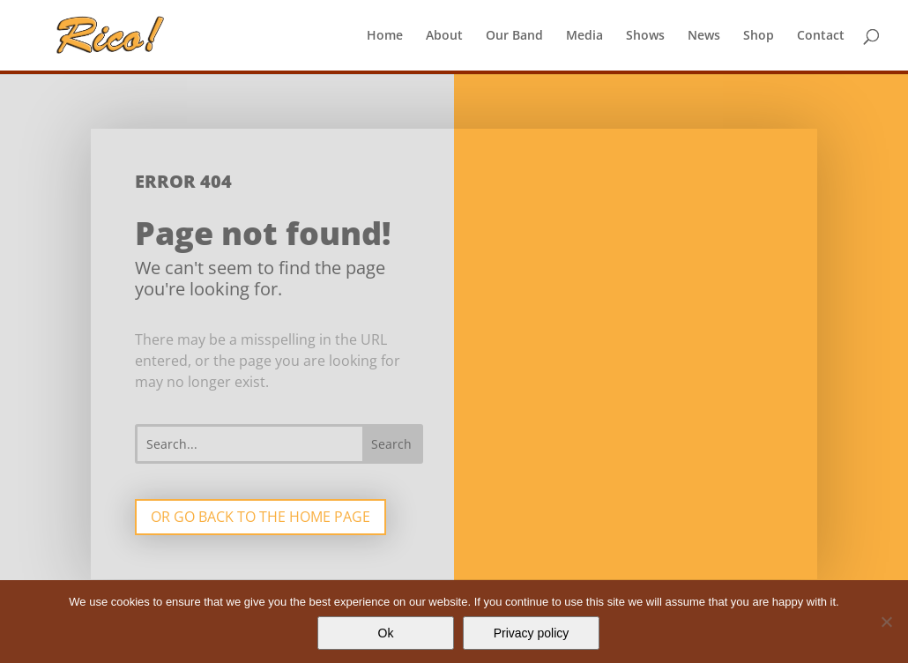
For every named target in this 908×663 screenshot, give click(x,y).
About (444, 36)
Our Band (514, 36)
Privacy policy (531, 633)
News (704, 36)
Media (584, 36)
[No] (886, 621)
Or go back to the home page (260, 516)
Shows (645, 36)
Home (385, 36)
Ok (386, 633)
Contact (821, 36)
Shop (758, 36)
